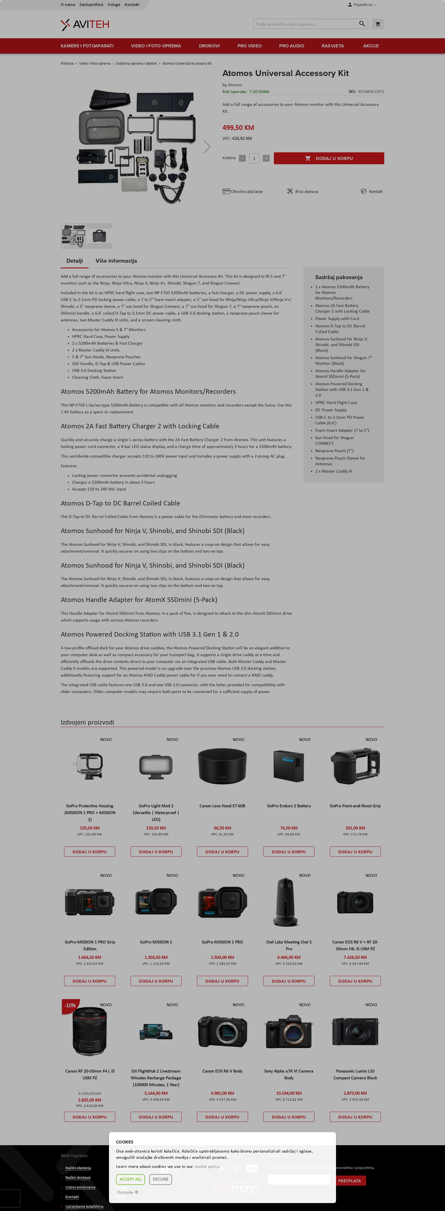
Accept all (130, 1179)
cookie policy (206, 1166)
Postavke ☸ (127, 1192)
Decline (161, 1179)
